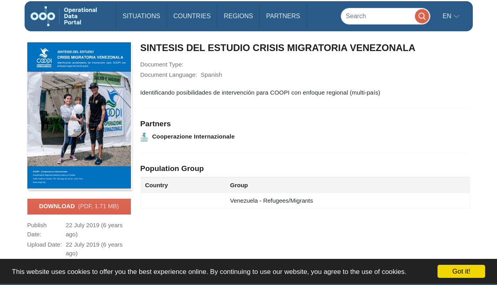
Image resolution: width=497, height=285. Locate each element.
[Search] (385, 16)
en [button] (448, 16)
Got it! (461, 271)
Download (79, 206)
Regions (238, 16)
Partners (283, 16)
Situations (141, 16)
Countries (192, 16)
